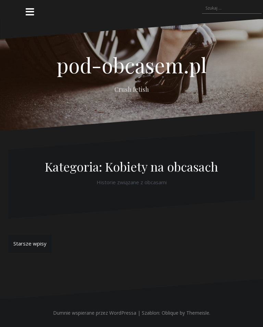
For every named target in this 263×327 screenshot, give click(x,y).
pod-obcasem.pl (132, 64)
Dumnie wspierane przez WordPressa (94, 313)
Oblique (170, 313)
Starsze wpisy (30, 243)
